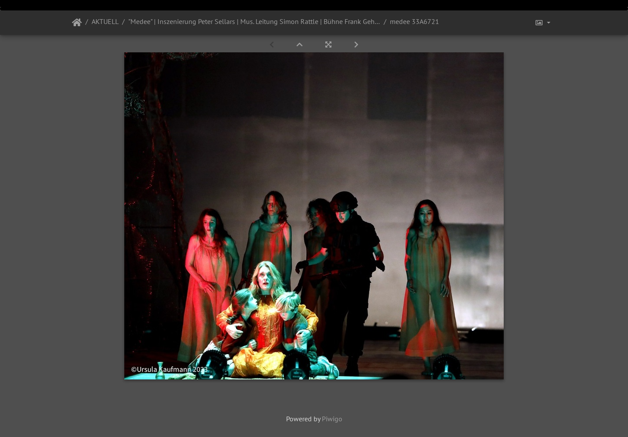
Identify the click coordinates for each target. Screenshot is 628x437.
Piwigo (332, 418)
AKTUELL (105, 21)
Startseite (77, 22)
